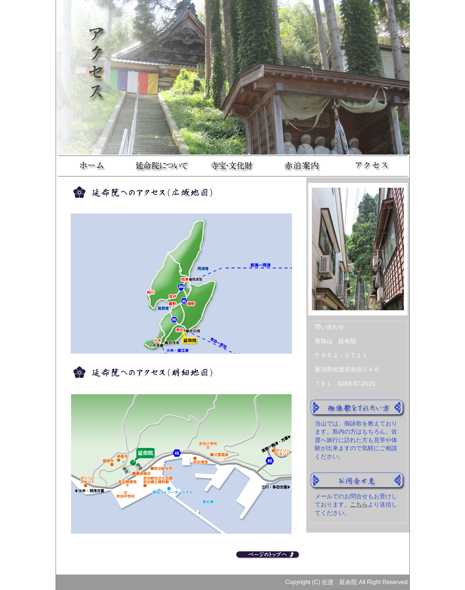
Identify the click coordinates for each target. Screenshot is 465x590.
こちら (359, 504)
